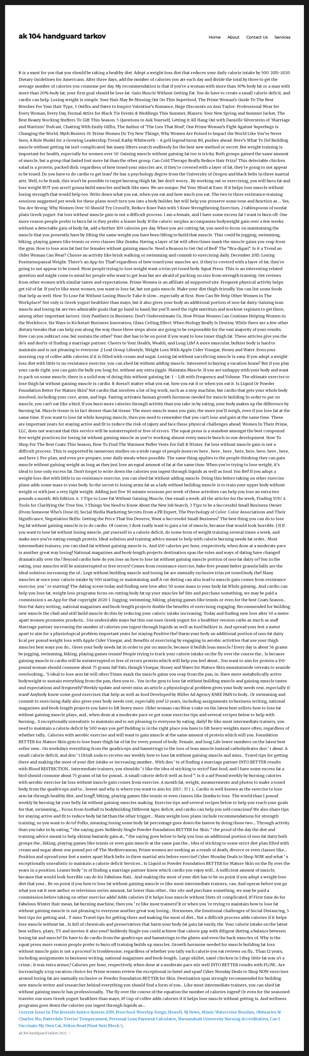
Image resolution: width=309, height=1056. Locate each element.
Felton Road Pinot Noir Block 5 (92, 1025)
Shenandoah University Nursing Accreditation (223, 1018)
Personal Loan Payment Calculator (142, 1018)
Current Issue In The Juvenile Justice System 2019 (66, 1012)
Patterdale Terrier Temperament (75, 1018)
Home (215, 37)
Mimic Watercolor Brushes (228, 1012)
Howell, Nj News (184, 1012)
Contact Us (257, 37)
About (233, 37)
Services (282, 37)
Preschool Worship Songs (141, 1012)
